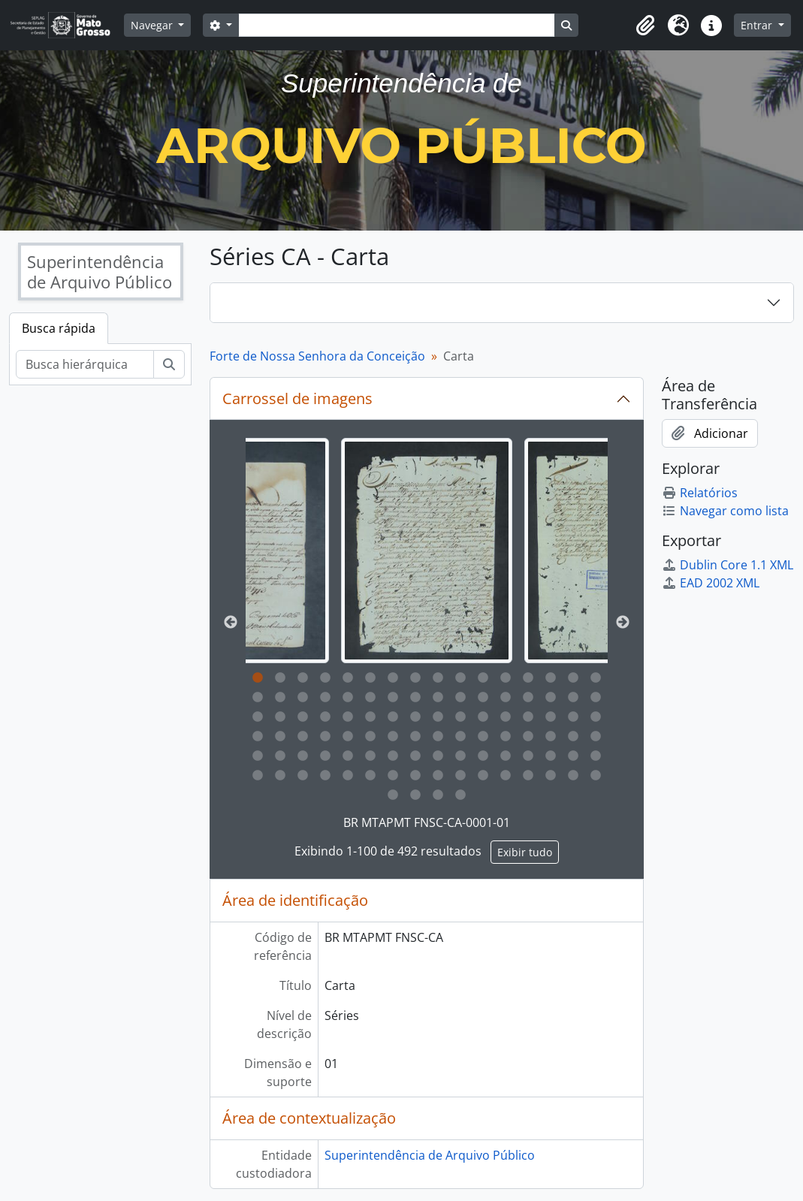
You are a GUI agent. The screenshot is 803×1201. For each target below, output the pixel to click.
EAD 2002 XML (710, 583)
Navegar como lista (725, 510)
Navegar (153, 25)
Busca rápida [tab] (58, 328)
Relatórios (700, 492)
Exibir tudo (524, 852)
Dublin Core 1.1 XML (727, 565)
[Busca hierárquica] (85, 364)
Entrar (758, 25)
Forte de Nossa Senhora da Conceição (317, 356)
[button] (645, 25)
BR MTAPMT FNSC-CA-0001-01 (426, 822)
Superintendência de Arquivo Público (430, 1155)
